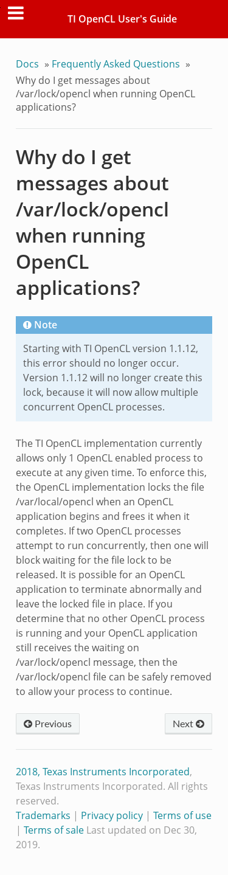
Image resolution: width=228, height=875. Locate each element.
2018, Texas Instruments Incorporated (103, 771)
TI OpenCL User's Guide (122, 19)
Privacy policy (112, 815)
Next (188, 723)
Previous (48, 723)
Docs (27, 64)
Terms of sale (54, 830)
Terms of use (182, 815)
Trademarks (43, 815)
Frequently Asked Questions (116, 64)
